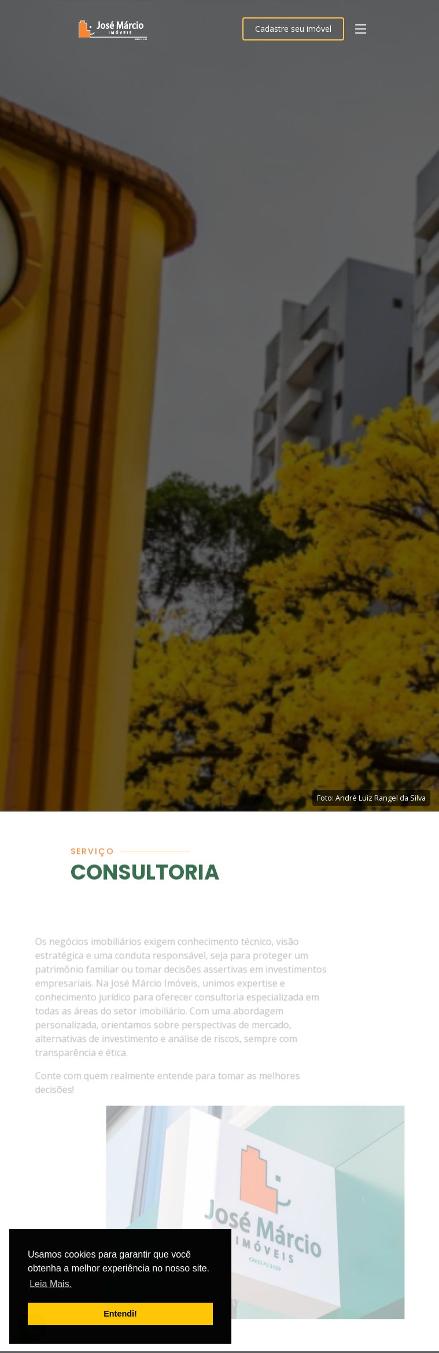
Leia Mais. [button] (50, 1284)
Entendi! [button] (120, 1313)
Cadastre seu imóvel (293, 28)
